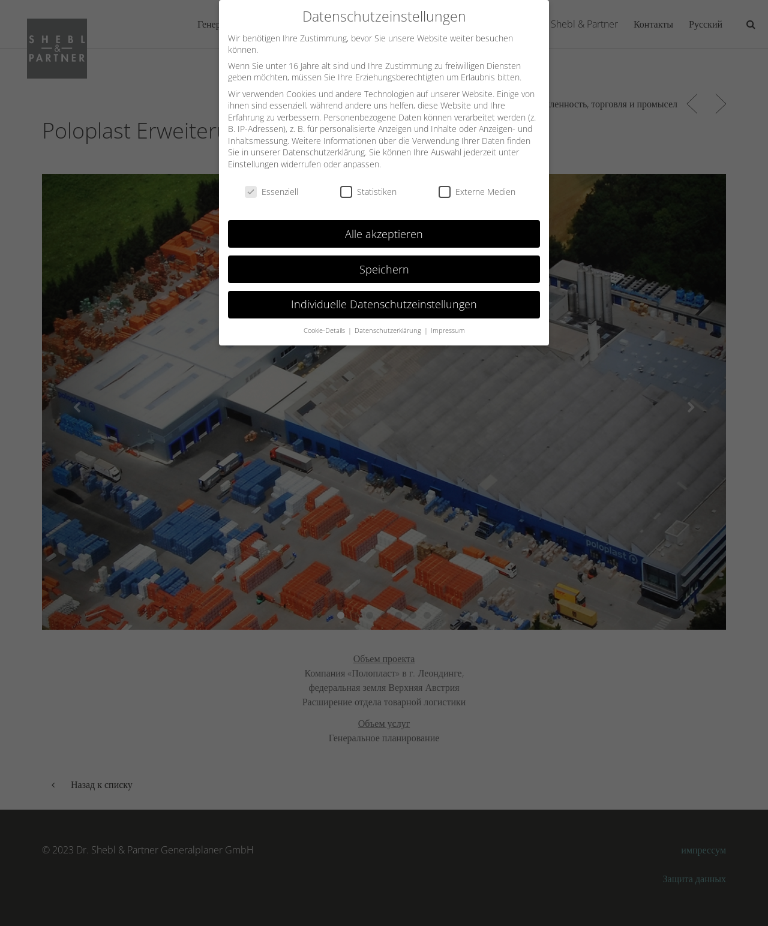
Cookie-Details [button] (325, 322)
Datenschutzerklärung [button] (389, 322)
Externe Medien (477, 183)
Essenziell (271, 183)
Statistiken (368, 183)
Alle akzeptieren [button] (384, 225)
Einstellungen (253, 155)
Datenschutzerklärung (324, 143)
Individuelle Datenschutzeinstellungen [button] (384, 295)
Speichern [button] (384, 260)
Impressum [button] (448, 322)
